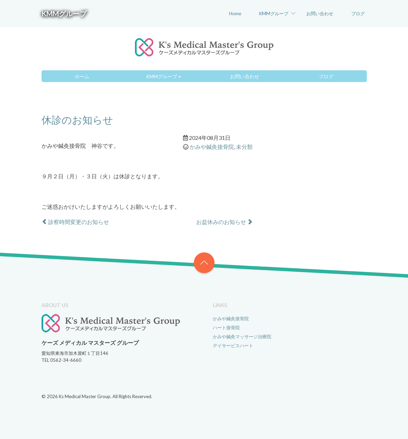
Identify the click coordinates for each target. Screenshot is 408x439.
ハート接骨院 (226, 327)
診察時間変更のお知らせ (75, 221)
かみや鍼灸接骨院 (212, 146)
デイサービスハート (233, 345)
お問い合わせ (319, 13)
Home (235, 13)
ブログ (358, 13)
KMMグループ (64, 13)
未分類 (244, 146)
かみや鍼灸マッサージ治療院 (242, 336)
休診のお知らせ (77, 120)
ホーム (82, 76)
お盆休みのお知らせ (224, 221)
